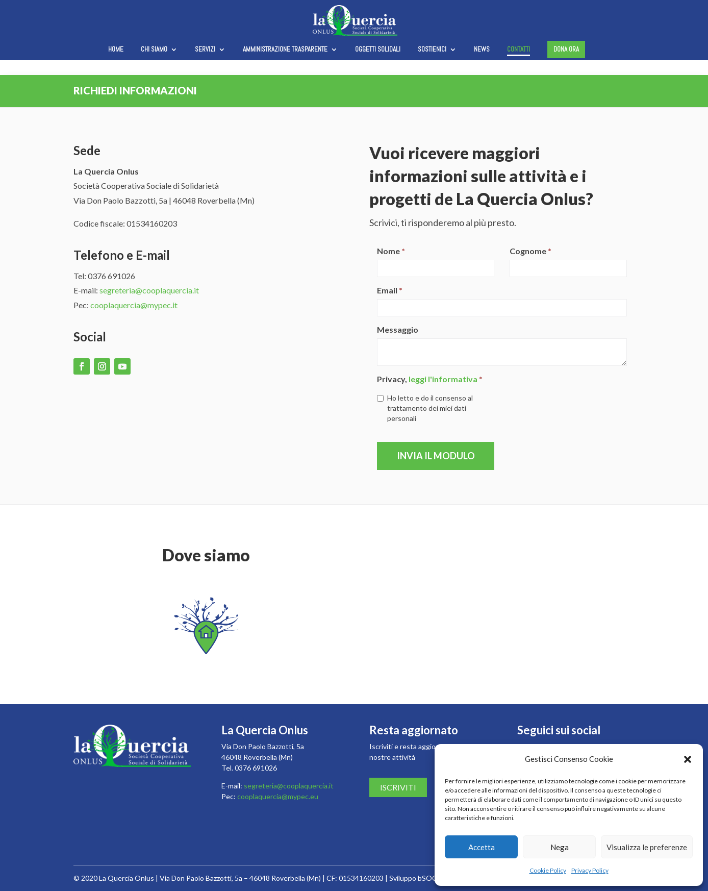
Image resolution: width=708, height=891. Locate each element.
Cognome (530, 251)
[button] (687, 759)
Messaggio (397, 329)
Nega (559, 847)
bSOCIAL (433, 878)
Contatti (518, 50)
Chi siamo (154, 50)
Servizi (205, 50)
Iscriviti (398, 787)
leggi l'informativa (443, 379)
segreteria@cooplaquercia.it (149, 290)
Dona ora (566, 49)
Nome (391, 251)
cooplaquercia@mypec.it (134, 305)
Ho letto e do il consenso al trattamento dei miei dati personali (425, 408)
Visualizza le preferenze (646, 847)
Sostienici (432, 50)
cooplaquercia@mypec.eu (277, 796)
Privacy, (430, 379)
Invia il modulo (436, 455)
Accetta (481, 847)
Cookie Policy (547, 870)
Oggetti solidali (377, 50)
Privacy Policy (590, 870)
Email (389, 290)
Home (115, 50)
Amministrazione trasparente (285, 50)
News (482, 50)
